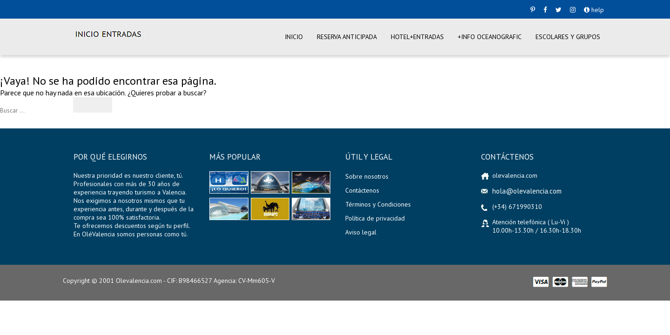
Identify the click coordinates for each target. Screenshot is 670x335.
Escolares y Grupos (568, 37)
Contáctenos (362, 190)
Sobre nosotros (367, 176)
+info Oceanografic (490, 37)
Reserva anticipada (347, 37)
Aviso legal (360, 232)
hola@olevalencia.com (527, 191)
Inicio (294, 37)
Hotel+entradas (417, 37)
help (594, 10)
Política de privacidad (375, 218)
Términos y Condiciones (378, 204)
